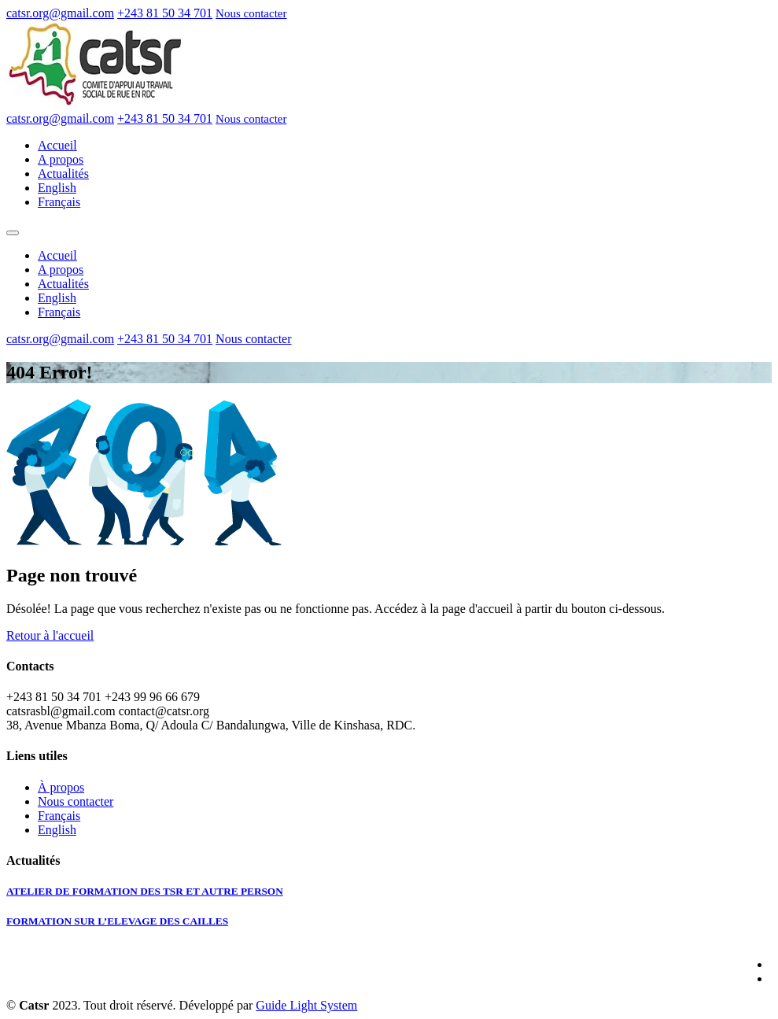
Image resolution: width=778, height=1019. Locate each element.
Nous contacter (251, 13)
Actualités (63, 173)
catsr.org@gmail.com (60, 13)
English (57, 187)
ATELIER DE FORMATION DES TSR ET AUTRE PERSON (144, 891)
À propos (61, 787)
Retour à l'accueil (50, 635)
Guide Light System (306, 1005)
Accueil (57, 145)
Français (59, 202)
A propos (60, 159)
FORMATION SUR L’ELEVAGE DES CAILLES (117, 921)
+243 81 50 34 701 (164, 13)
